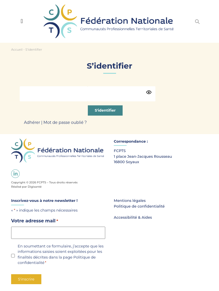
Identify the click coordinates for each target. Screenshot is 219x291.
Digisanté (35, 186)
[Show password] (149, 92)
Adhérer (32, 122)
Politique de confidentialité (139, 206)
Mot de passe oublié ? (65, 122)
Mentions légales (130, 200)
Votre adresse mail (34, 221)
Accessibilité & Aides (133, 217)
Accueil (17, 50)
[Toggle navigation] (22, 21)
